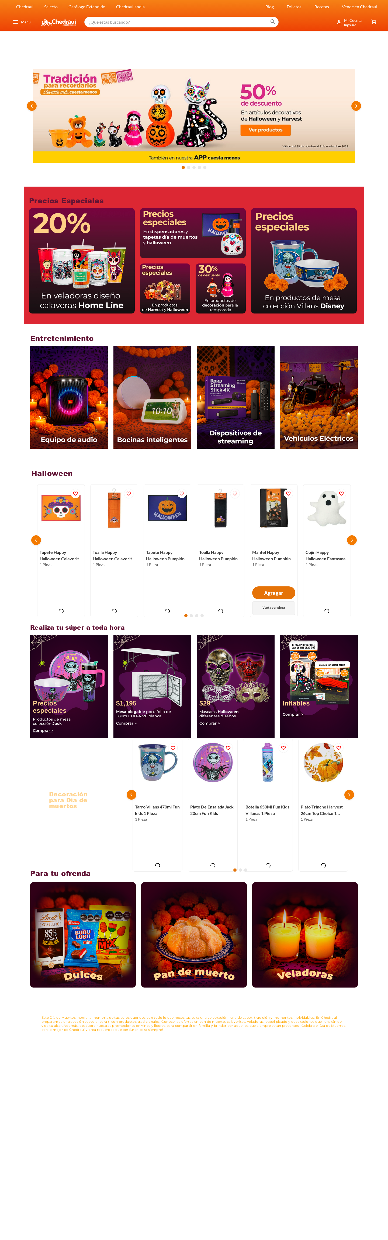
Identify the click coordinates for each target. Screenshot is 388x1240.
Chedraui (24, 6)
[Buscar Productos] (273, 22)
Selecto (51, 6)
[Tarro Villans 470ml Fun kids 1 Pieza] (157, 805)
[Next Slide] (356, 106)
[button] (183, 167)
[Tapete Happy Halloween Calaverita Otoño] (61, 550)
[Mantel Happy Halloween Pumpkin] (273, 550)
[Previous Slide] (32, 106)
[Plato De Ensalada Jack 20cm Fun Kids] (212, 805)
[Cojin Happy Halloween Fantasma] (327, 550)
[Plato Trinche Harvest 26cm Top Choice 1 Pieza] (323, 805)
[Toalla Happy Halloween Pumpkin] (220, 550)
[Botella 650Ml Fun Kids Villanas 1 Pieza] (268, 805)
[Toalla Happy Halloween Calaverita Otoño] (114, 550)
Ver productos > (64, 817)
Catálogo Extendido (86, 6)
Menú (21, 22)
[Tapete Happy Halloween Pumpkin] (167, 550)
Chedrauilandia (130, 6)
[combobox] (181, 22)
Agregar (273, 593)
